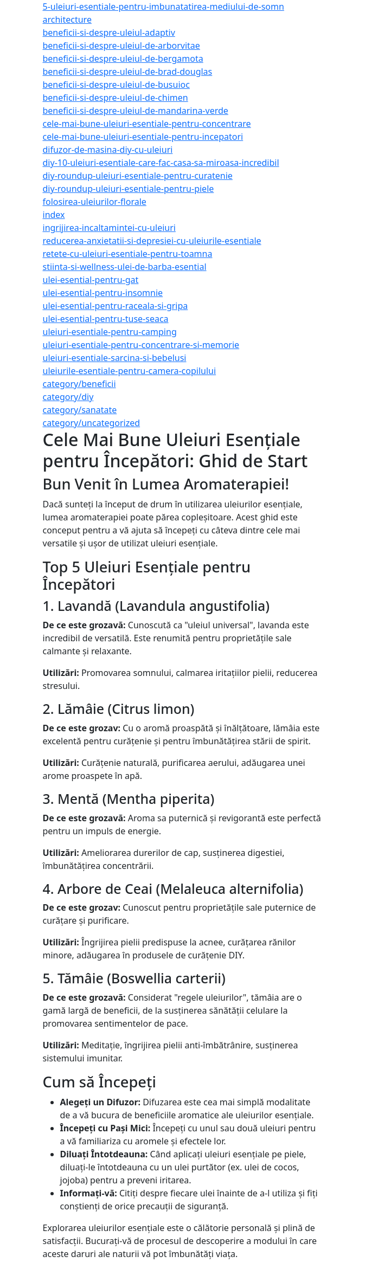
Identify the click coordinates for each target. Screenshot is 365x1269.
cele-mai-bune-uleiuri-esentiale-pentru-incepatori (143, 137)
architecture (67, 19)
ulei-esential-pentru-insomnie (103, 293)
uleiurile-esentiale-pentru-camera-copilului (129, 371)
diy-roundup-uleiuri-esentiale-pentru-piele (128, 189)
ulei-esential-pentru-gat (91, 280)
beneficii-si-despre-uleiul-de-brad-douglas (128, 72)
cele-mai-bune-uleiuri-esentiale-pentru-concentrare (147, 124)
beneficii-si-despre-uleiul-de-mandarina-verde (135, 111)
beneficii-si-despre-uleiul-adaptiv (109, 32)
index (54, 215)
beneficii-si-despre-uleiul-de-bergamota (123, 59)
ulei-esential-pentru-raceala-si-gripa (115, 306)
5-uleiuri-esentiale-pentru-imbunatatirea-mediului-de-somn (163, 6)
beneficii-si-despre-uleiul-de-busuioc (116, 85)
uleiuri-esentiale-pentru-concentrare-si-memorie (141, 345)
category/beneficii (79, 384)
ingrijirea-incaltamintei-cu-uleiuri (109, 228)
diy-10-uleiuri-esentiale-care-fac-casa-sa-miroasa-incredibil (161, 163)
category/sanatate (80, 410)
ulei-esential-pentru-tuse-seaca (106, 319)
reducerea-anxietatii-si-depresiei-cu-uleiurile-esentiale (152, 241)
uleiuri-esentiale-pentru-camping (110, 332)
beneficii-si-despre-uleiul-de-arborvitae (121, 45)
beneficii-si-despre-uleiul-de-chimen (115, 98)
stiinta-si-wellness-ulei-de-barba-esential (125, 267)
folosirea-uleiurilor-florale (94, 202)
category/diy (68, 397)
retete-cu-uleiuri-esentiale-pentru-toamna (128, 254)
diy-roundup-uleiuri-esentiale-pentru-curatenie (138, 176)
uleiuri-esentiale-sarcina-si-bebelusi (115, 358)
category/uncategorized (91, 423)
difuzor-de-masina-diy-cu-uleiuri (108, 150)
